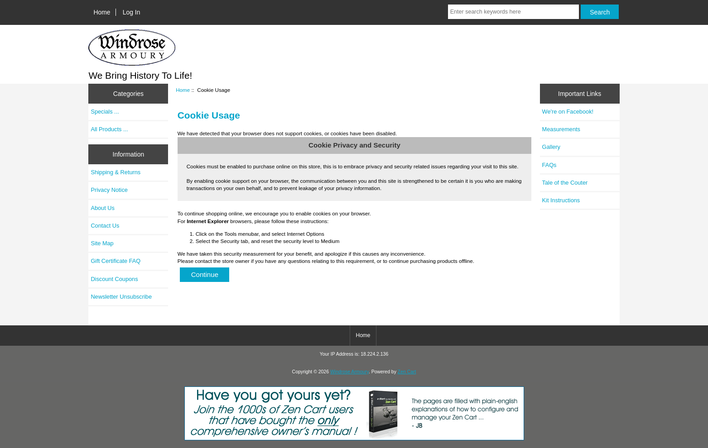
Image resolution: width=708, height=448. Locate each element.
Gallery (551, 146)
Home (102, 12)
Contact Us (105, 225)
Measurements (561, 129)
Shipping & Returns (115, 172)
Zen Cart (407, 371)
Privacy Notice (109, 189)
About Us (102, 208)
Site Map (102, 243)
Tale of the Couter (565, 182)
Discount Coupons (114, 279)
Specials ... (105, 111)
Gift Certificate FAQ (115, 260)
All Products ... (109, 129)
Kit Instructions (561, 200)
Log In (131, 12)
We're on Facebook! (567, 111)
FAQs (549, 165)
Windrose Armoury (349, 371)
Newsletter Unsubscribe (121, 296)
